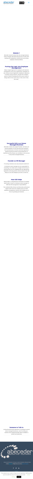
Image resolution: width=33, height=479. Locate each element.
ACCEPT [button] (18, 476)
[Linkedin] (19, 468)
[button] (20, 3)
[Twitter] (16, 468)
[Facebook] (13, 468)
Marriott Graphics (25, 463)
